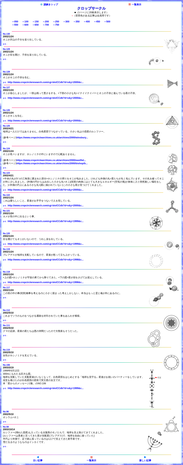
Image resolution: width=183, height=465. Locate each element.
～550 (15, 24)
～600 (25, 24)
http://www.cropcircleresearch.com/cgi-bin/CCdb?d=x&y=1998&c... (46, 259)
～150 (35, 21)
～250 (56, 21)
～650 (35, 24)
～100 (25, 21)
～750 (56, 24)
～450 (97, 21)
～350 (76, 21)
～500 (107, 21)
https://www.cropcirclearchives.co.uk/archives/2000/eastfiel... (51, 160)
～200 (46, 21)
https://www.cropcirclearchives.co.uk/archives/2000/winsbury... (52, 137)
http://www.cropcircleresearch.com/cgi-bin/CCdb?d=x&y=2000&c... (46, 82)
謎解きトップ (49, 4)
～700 (46, 24)
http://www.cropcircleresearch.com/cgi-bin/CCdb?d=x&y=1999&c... (46, 221)
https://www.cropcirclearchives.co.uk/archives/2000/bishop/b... (52, 163)
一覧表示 (135, 4)
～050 (15, 21)
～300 (66, 21)
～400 (86, 21)
